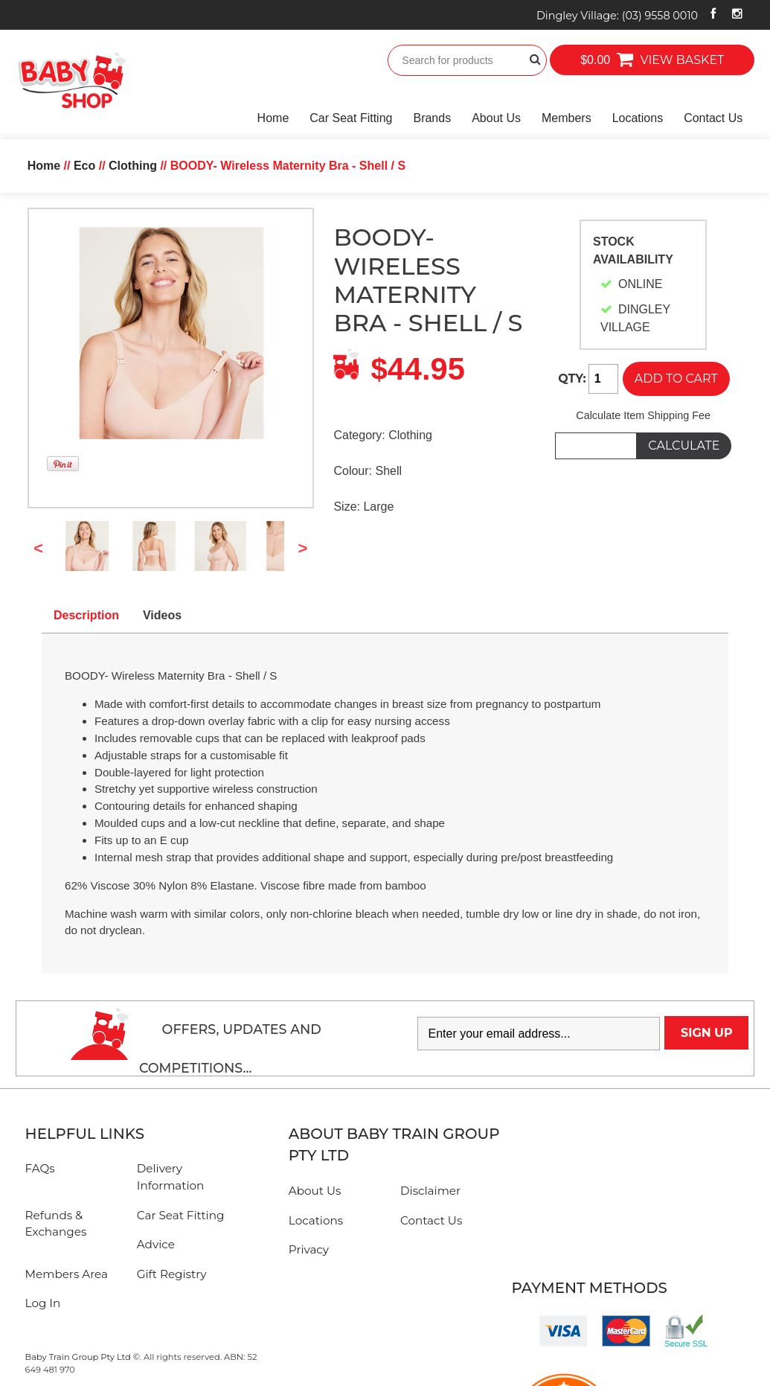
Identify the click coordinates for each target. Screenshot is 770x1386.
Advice (156, 1244)
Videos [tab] (162, 615)
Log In (43, 1303)
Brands (432, 118)
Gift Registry (172, 1274)
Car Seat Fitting (350, 118)
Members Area (66, 1274)
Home (273, 118)
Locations (638, 118)
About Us (496, 118)
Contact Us (713, 118)
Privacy (309, 1249)
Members (566, 118)
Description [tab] (86, 615)
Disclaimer (430, 1191)
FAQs (40, 1168)
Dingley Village (617, 15)
